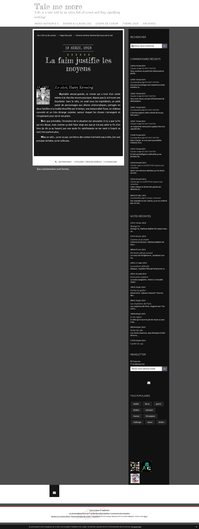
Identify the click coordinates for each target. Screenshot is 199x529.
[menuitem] (47, 23)
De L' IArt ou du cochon (46, 35)
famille (136, 404)
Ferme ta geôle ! (138, 290)
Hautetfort (105, 517)
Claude (133, 182)
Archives (149, 23)
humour (136, 416)
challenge (137, 422)
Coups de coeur (107, 23)
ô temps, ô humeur (154, 198)
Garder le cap (136, 343)
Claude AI (134, 68)
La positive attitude (139, 266)
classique (149, 410)
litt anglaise (150, 416)
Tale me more (59, 6)
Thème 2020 (131, 23)
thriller (136, 428)
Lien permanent (62, 162)
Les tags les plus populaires (120, 520)
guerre (158, 404)
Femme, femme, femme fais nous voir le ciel (95, 35)
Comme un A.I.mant (139, 239)
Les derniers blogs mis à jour (79, 520)
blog (145, 523)
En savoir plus (136, 527)
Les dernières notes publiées (100, 520)
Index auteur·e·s (47, 23)
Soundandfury (136, 82)
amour (150, 422)
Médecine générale (93, 162)
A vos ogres (136, 317)
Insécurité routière (139, 277)
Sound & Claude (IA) (77, 23)
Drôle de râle (136, 330)
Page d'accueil (66, 35)
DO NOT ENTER (149, 68)
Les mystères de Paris (141, 303)
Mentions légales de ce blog (81, 523)
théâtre (136, 410)
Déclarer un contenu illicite (60, 523)
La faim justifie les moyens (78, 64)
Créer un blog (94, 517)
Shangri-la (135, 226)
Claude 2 (134, 165)
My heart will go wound (141, 252)
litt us (147, 404)
